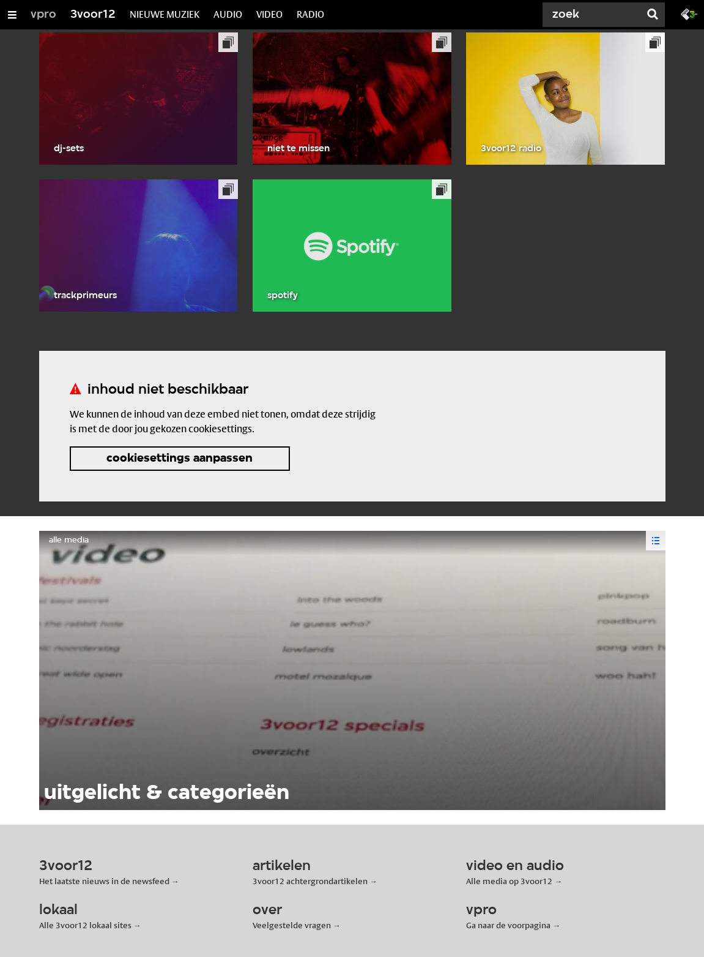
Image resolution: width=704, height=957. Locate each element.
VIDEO (269, 14)
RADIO (310, 14)
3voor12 (93, 15)
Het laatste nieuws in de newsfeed (104, 881)
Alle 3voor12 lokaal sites (85, 925)
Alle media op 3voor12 (509, 881)
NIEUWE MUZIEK (164, 14)
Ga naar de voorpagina (508, 925)
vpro (43, 15)
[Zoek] (593, 14)
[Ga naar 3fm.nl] (689, 13)
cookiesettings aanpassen (179, 458)
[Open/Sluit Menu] (12, 14)
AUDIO (227, 14)
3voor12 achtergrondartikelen (310, 881)
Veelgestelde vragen (292, 925)
